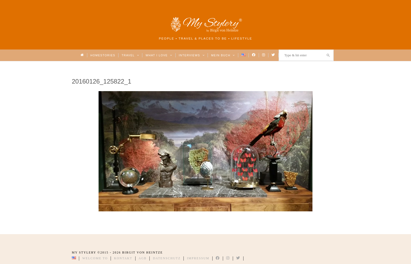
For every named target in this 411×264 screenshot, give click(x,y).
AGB (143, 258)
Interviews (192, 55)
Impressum (198, 258)
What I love (158, 55)
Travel (130, 55)
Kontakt (123, 258)
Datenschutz (167, 258)
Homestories (102, 55)
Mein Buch (223, 55)
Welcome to (95, 258)
